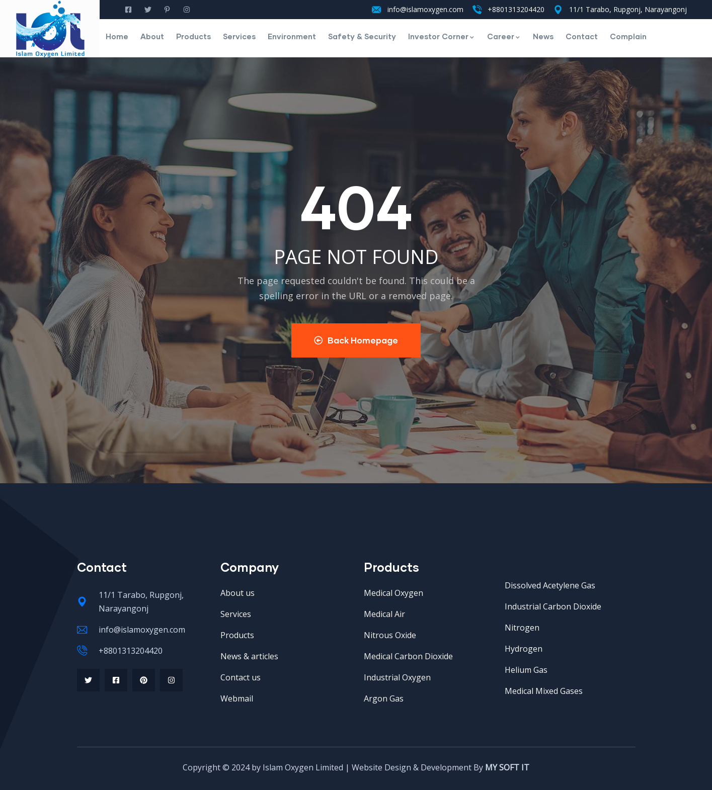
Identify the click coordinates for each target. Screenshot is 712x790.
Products (193, 36)
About (152, 36)
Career (504, 36)
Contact (582, 36)
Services (239, 36)
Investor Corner (441, 36)
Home (117, 36)
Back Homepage (356, 340)
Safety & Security (362, 36)
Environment (292, 36)
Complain (628, 36)
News (543, 36)
